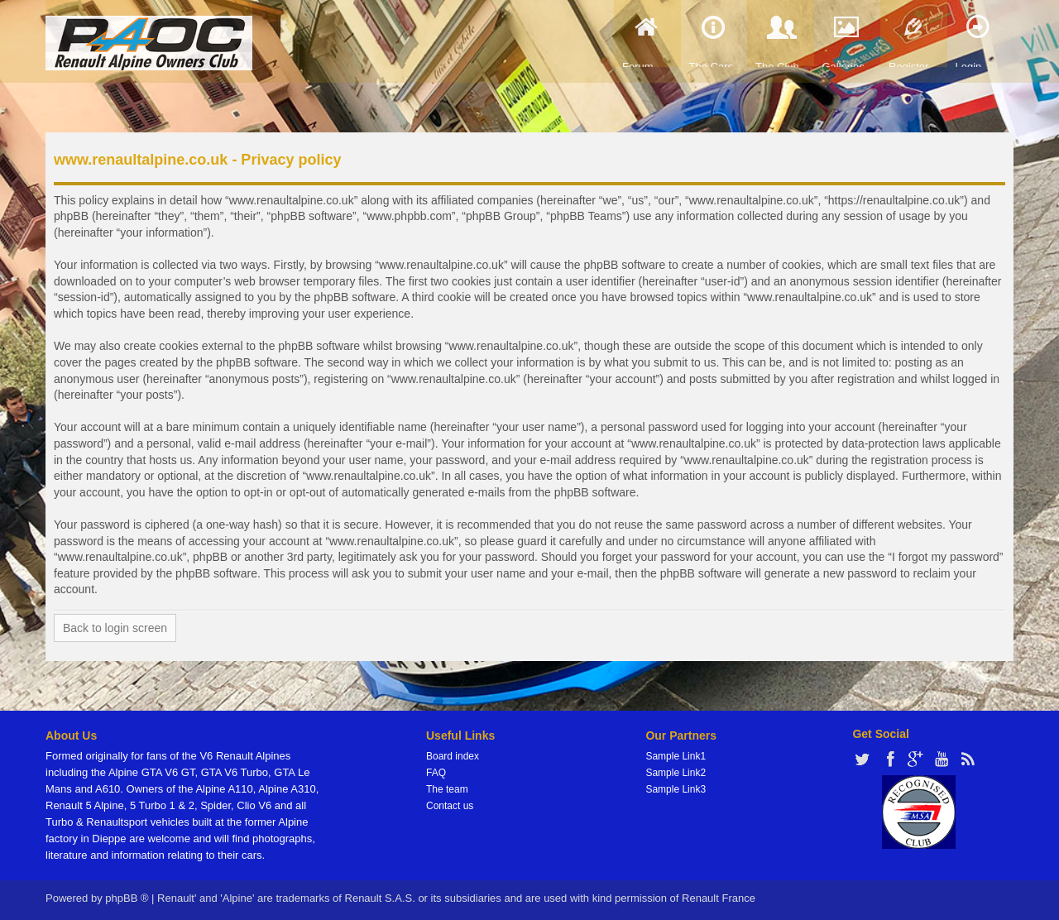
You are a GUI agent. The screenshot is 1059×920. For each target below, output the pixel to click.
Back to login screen (115, 628)
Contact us (449, 806)
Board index (452, 756)
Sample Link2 (675, 773)
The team (447, 789)
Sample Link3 (675, 789)
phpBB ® (126, 898)
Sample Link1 (675, 756)
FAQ (436, 773)
